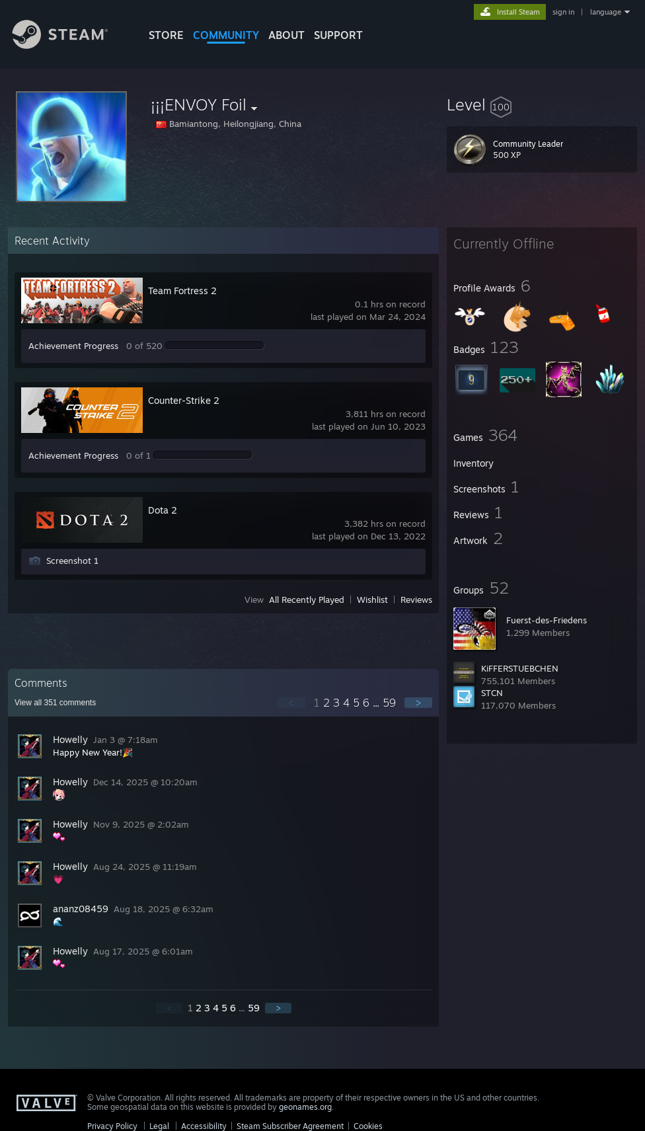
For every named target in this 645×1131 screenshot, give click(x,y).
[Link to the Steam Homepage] (70, 45)
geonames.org (305, 1107)
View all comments (55, 702)
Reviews (416, 599)
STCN (492, 692)
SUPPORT (338, 35)
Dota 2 (162, 510)
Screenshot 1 (72, 560)
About (286, 35)
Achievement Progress (73, 345)
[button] (542, 104)
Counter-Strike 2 (183, 400)
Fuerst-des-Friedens (546, 620)
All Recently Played (306, 599)
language (605, 12)
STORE (166, 35)
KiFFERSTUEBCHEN (519, 668)
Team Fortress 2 (182, 290)
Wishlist (372, 599)
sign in (563, 12)
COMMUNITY (226, 35)
